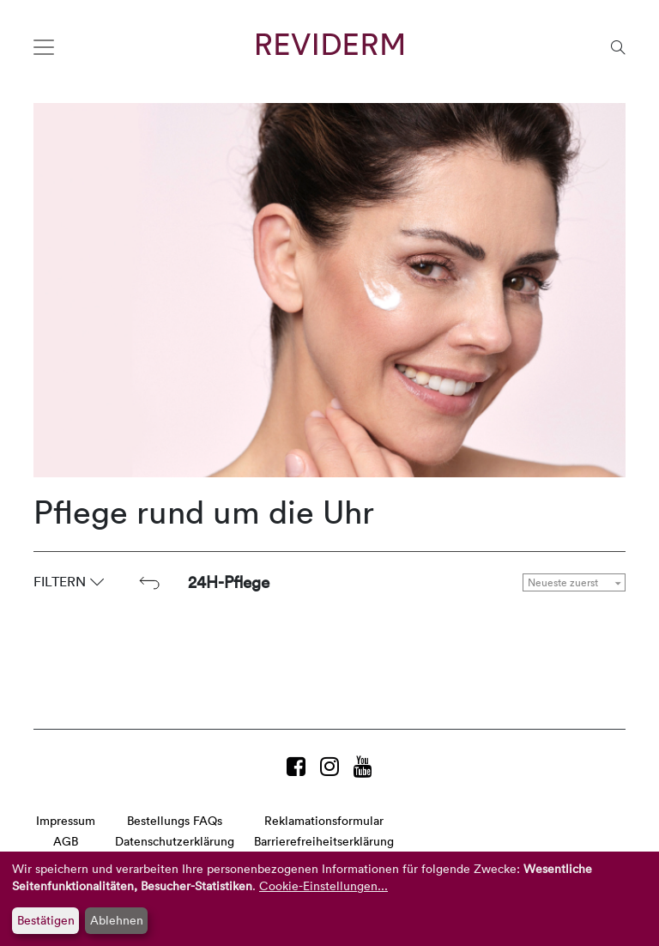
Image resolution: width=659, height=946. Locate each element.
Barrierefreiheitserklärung (324, 841)
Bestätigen (46, 920)
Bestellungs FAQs (174, 820)
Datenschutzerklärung (174, 841)
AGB (65, 841)
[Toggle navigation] (44, 47)
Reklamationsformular (324, 820)
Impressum (65, 820)
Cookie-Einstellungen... (323, 885)
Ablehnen (116, 920)
